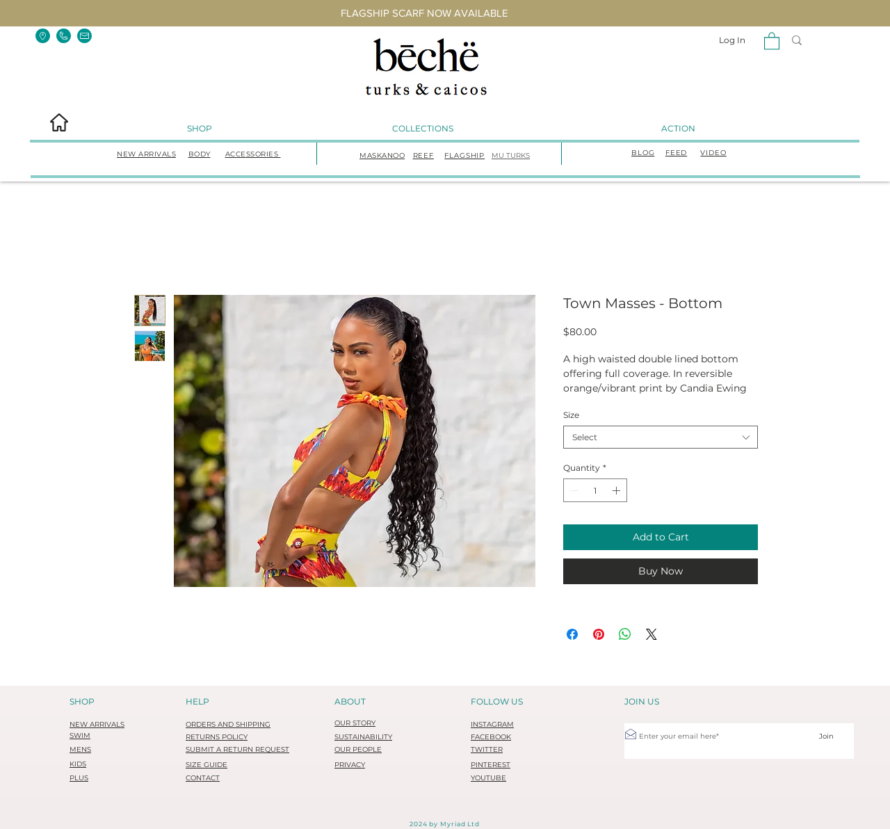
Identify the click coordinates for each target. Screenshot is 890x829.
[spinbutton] (595, 490)
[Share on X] (651, 634)
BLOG (642, 152)
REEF (423, 155)
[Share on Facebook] (572, 634)
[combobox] (660, 437)
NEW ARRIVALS (146, 154)
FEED (676, 152)
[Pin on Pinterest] (598, 634)
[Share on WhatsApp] (625, 634)
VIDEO (713, 152)
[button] (42, 36)
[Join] (826, 736)
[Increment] (617, 490)
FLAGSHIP (464, 155)
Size (571, 415)
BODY (199, 154)
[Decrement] (573, 490)
